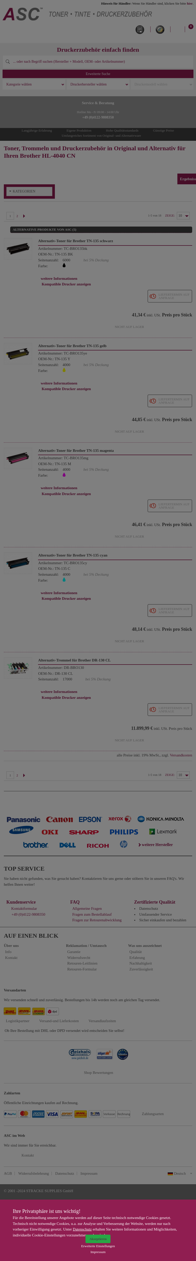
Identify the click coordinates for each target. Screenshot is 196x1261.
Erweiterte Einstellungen (98, 1246)
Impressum (97, 1252)
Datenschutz (82, 1229)
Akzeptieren (98, 1239)
